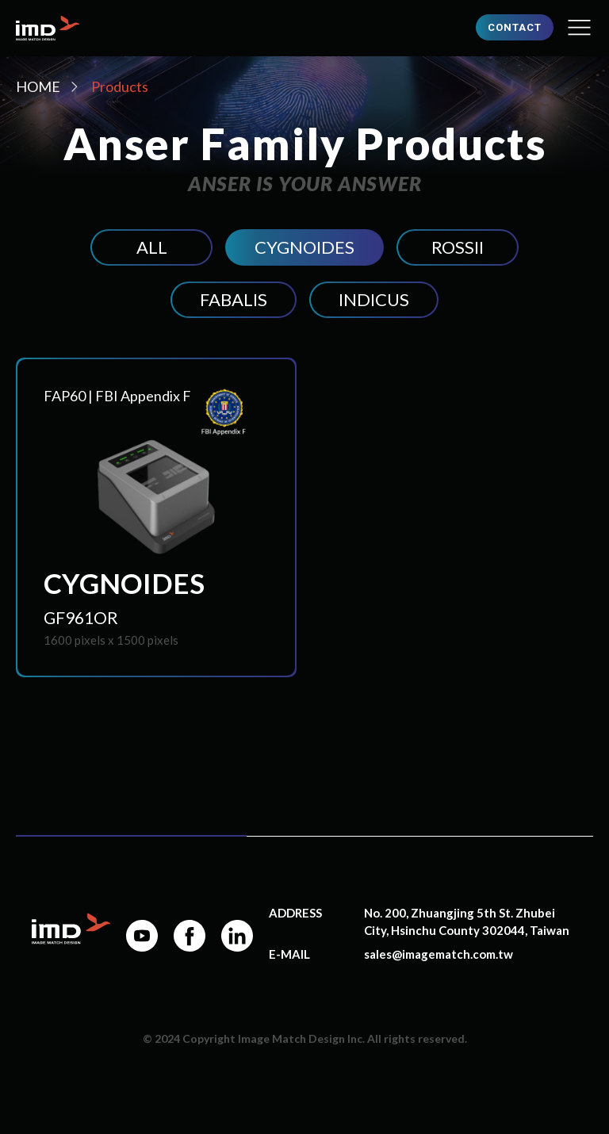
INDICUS (374, 299)
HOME (38, 86)
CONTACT (515, 27)
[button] (579, 28)
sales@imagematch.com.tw (438, 954)
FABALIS (233, 299)
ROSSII (457, 247)
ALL (151, 247)
